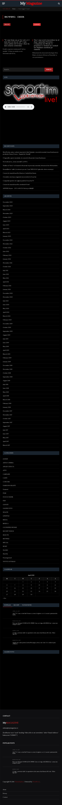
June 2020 (6, 304)
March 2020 (6, 316)
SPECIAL (5, 542)
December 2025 (8, 202)
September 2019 (8, 331)
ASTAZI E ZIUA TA (8, 466)
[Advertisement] (31, 127)
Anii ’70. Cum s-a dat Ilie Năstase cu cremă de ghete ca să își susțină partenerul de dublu (35, 614)
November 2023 (8, 213)
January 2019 (7, 361)
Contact (5, 797)
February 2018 (7, 403)
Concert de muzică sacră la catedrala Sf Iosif (16, 184)
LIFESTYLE (6, 516)
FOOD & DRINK (8, 497)
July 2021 (5, 270)
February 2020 (7, 320)
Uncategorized (7, 558)
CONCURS (6, 482)
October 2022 (7, 247)
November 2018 (7, 369)
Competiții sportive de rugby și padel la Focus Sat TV (18, 181)
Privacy (5, 793)
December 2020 (8, 293)
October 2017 (7, 418)
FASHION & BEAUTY (9, 485)
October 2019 (7, 327)
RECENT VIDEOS (8, 531)
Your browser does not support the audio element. (18, 107)
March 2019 (6, 354)
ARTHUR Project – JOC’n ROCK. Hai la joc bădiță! (18, 188)
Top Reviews (26, 605)
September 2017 (7, 422)
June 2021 (6, 274)
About (4, 789)
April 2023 (6, 228)
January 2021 (7, 289)
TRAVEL (5, 554)
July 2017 (5, 430)
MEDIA (5, 520)
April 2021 (6, 282)
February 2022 (7, 255)
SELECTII (6, 535)
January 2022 (7, 259)
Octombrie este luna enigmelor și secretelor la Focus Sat (19, 177)
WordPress (36, 782)
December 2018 (7, 365)
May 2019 (6, 346)
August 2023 (6, 221)
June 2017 (6, 434)
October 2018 (7, 373)
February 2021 (7, 285)
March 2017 (6, 445)
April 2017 (6, 441)
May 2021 (6, 278)
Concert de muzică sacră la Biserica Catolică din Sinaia (19, 173)
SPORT (5, 546)
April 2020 (6, 312)
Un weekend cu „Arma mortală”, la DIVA (15, 161)
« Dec (4, 598)
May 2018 (6, 392)
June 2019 (6, 342)
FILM (4, 493)
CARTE (5, 478)
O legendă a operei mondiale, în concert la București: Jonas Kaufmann (24, 158)
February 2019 (7, 358)
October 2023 (7, 217)
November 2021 (7, 263)
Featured (5, 489)
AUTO (5, 470)
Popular (7, 605)
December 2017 (7, 411)
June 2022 (6, 251)
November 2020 (8, 297)
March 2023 (6, 232)
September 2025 (8, 206)
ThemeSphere (19, 782)
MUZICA (5, 523)
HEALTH (7, 24)
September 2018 (7, 377)
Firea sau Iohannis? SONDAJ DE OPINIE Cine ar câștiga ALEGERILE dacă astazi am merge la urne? (35, 624)
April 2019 (6, 350)
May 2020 (6, 308)
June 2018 (6, 388)
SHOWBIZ (6, 538)
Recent (16, 605)
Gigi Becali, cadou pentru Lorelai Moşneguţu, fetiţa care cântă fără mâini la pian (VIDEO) (34, 643)
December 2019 (7, 323)
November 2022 (7, 244)
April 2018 (6, 396)
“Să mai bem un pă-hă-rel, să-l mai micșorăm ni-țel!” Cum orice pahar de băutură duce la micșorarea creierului (16, 43)
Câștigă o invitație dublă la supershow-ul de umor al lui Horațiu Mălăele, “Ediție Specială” (34, 633)
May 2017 (6, 437)
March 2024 (6, 209)
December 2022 (7, 240)
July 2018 (5, 384)
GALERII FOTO (7, 508)
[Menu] (3, 3)
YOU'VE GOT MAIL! (9, 561)
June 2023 (6, 225)
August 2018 (6, 380)
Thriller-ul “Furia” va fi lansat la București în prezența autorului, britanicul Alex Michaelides (30, 165)
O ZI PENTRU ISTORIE (10, 527)
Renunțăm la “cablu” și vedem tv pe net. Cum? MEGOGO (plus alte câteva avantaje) (28, 169)
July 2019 (5, 339)
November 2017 (7, 415)
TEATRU (5, 550)
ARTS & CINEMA (8, 462)
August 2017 (6, 426)
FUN (4, 500)
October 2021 (7, 266)
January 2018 (7, 407)
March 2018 (6, 399)
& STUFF (5, 459)
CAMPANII (6, 474)
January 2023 (7, 236)
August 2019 (6, 335)
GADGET (36, 24)
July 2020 (5, 301)
